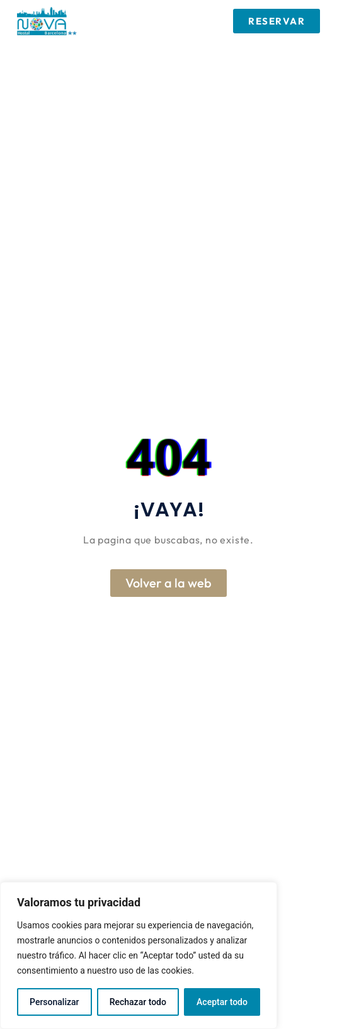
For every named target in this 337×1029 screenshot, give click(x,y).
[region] (138, 955)
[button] (155, 21)
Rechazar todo (138, 1002)
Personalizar (54, 1002)
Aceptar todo (222, 1002)
